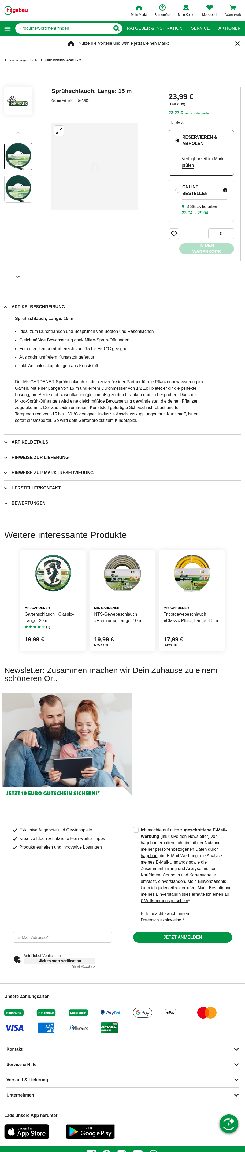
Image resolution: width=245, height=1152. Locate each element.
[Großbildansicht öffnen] (94, 166)
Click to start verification (59, 961)
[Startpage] (16, 10)
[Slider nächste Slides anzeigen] (18, 275)
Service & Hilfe (21, 1064)
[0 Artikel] (221, 233)
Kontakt (14, 1049)
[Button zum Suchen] (116, 28)
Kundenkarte (199, 113)
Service (200, 28)
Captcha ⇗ (83, 966)
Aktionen (229, 28)
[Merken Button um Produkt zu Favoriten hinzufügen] (174, 233)
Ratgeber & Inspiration (154, 28)
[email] (62, 937)
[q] (62, 28)
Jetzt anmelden (183, 937)
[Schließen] (237, 43)
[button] (7, 28)
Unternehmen (20, 1095)
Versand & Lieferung (27, 1079)
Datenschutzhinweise (161, 920)
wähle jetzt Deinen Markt (145, 43)
